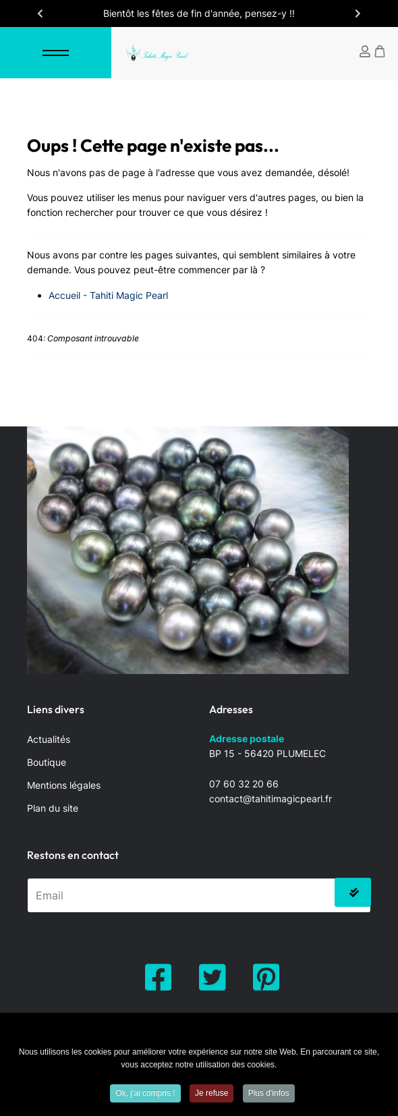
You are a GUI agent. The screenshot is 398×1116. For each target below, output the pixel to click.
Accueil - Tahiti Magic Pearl (108, 295)
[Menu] (55, 52)
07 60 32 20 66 (244, 783)
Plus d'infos (268, 1095)
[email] (199, 895)
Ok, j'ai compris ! (145, 1095)
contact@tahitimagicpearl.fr (270, 798)
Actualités (48, 739)
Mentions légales (64, 785)
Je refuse (211, 1095)
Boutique (46, 762)
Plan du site (52, 808)
